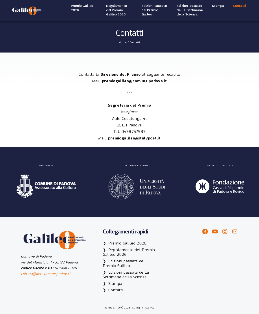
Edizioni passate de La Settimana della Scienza (190, 10)
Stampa (218, 6)
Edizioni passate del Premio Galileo (154, 10)
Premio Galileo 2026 (82, 8)
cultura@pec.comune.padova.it (46, 274)
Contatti (239, 6)
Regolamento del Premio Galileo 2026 (116, 10)
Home (123, 42)
